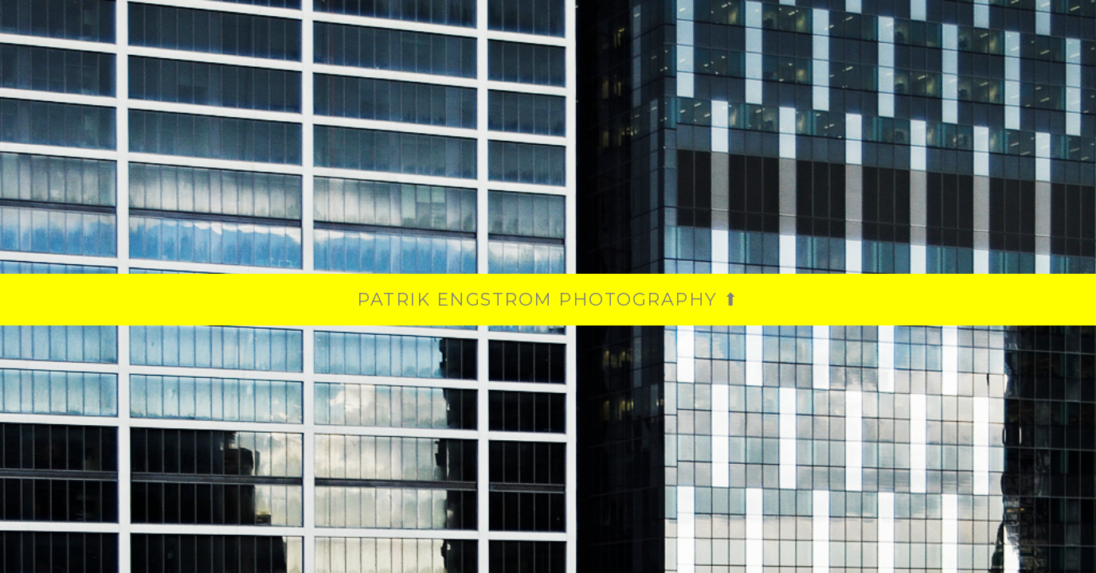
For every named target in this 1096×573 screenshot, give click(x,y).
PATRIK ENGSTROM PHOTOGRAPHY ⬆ (548, 299)
